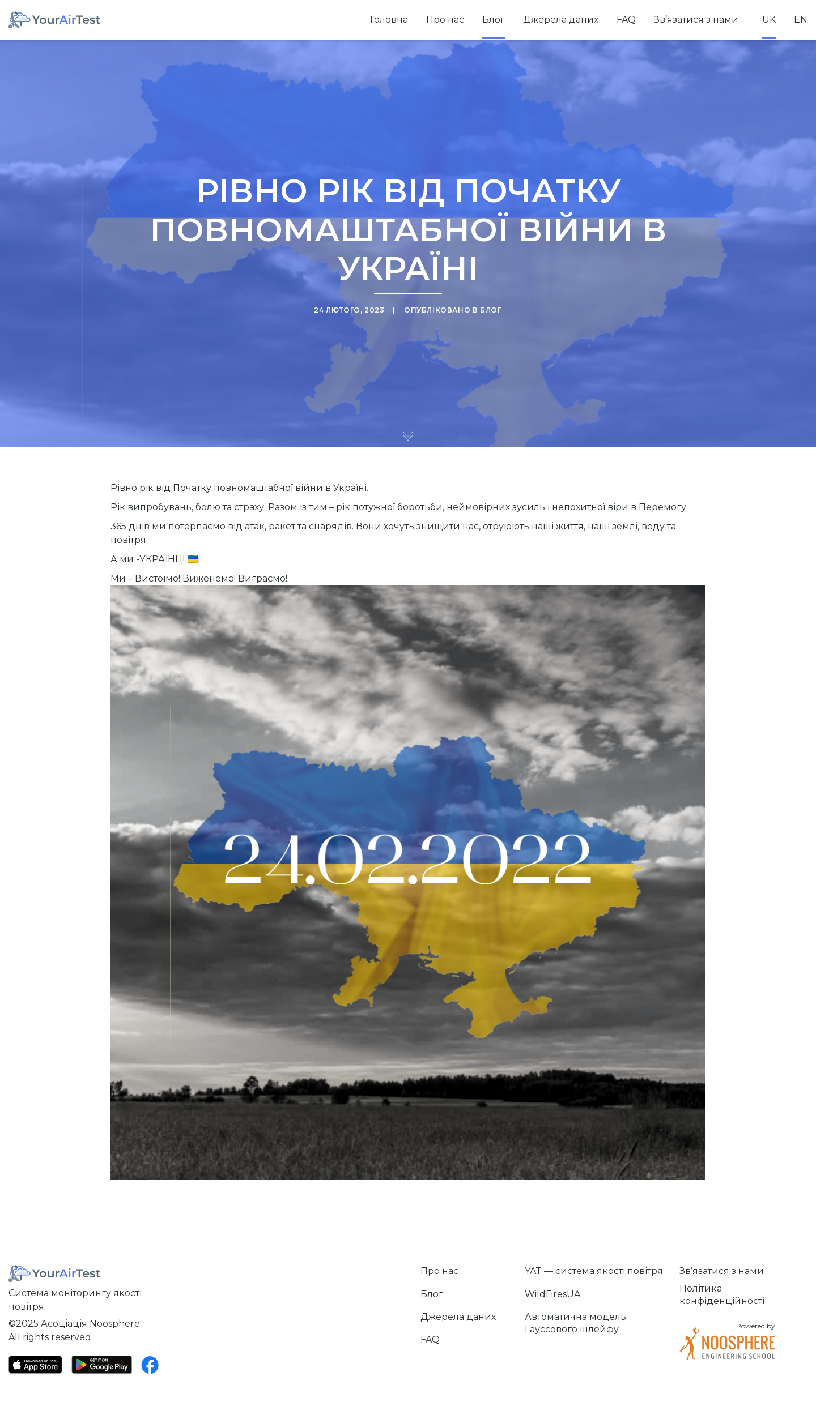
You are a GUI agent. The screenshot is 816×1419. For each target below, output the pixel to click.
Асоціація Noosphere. (91, 1323)
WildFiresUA (552, 1294)
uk (769, 19)
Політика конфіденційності (721, 1294)
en (801, 19)
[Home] (54, 19)
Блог (493, 19)
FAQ (626, 19)
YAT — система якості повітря (594, 1271)
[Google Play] (101, 1364)
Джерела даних (560, 19)
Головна (389, 19)
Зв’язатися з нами (696, 19)
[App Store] (35, 1365)
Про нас (445, 19)
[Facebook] (150, 1365)
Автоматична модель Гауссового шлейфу (575, 1323)
